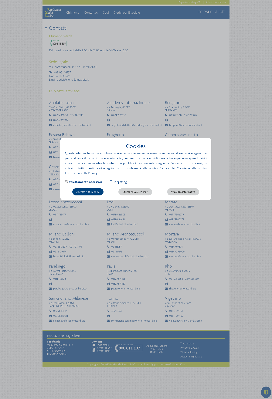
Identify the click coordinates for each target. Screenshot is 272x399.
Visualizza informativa (183, 191)
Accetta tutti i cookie (88, 191)
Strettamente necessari (85, 182)
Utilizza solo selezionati (135, 191)
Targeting (120, 182)
